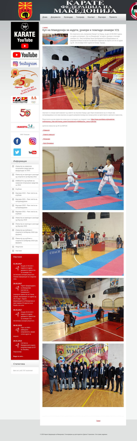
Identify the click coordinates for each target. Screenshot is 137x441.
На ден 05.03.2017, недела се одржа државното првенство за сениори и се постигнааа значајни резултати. (24, 316)
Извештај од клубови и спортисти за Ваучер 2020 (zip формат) (27, 232)
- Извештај (46, 130)
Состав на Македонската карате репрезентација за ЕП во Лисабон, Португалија (24, 347)
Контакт (92, 15)
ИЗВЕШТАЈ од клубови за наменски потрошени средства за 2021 (27, 183)
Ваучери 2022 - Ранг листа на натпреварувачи (26, 206)
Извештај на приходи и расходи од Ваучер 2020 (27, 225)
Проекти (113, 15)
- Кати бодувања (48, 143)
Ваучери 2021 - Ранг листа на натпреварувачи (26, 200)
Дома (45, 15)
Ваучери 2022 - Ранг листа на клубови (26, 194)
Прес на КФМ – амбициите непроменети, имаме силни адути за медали (24, 332)
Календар (69, 15)
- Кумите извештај (48, 134)
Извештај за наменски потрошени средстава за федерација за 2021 (25, 168)
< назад (45, 27)
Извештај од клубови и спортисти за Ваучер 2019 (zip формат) (27, 240)
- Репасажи (46, 139)
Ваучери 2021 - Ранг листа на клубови (26, 213)
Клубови (19, 189)
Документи (56, 15)
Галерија (80, 15)
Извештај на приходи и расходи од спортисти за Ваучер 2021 (27, 176)
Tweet (98, 421)
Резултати (19, 247)
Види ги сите (18, 356)
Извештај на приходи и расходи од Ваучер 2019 (27, 219)
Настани (19, 251)
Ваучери (102, 15)
